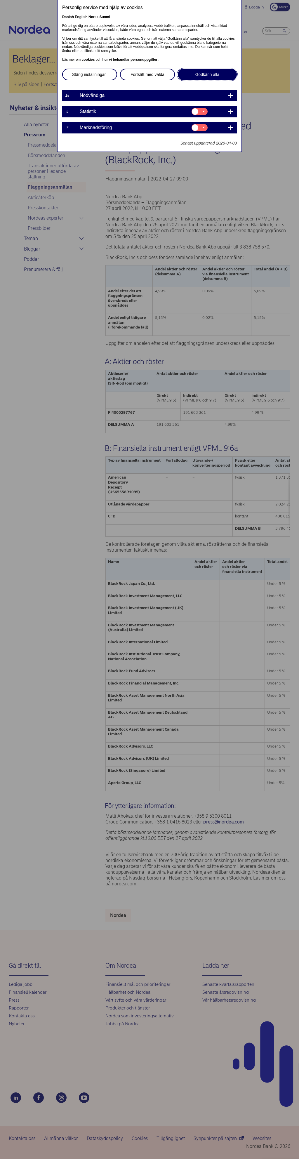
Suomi (104, 17)
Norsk (93, 17)
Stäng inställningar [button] (89, 74)
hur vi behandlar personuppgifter (130, 60)
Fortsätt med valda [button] (147, 74)
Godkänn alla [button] (207, 74)
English (81, 17)
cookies (89, 60)
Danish (68, 17)
